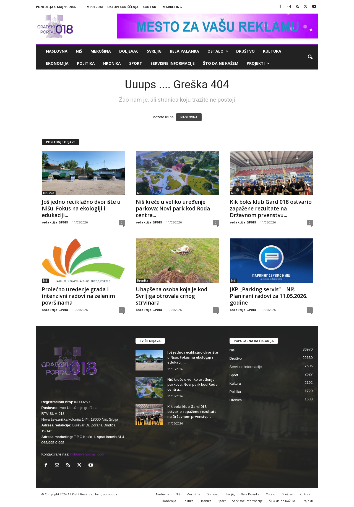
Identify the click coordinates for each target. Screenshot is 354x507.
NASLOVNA (188, 117)
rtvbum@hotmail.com (87, 454)
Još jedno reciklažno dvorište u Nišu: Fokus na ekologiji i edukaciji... (81, 208)
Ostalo (217, 51)
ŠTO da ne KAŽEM (220, 63)
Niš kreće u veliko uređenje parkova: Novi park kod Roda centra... (173, 208)
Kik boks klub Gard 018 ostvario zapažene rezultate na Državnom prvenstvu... (271, 208)
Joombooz (109, 494)
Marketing (172, 7)
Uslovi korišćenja (123, 7)
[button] (310, 57)
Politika (86, 63)
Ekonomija (57, 63)
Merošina (100, 51)
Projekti (258, 63)
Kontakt (150, 7)
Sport (135, 63)
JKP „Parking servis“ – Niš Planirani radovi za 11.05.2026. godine (268, 296)
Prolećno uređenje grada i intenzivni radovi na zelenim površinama (78, 296)
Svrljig (154, 51)
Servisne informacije (172, 63)
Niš (79, 51)
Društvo (245, 51)
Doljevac (129, 51)
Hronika (112, 63)
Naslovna (56, 51)
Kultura (272, 51)
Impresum (94, 7)
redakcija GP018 (55, 222)
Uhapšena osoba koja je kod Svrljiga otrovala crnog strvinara (171, 296)
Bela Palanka (184, 51)
